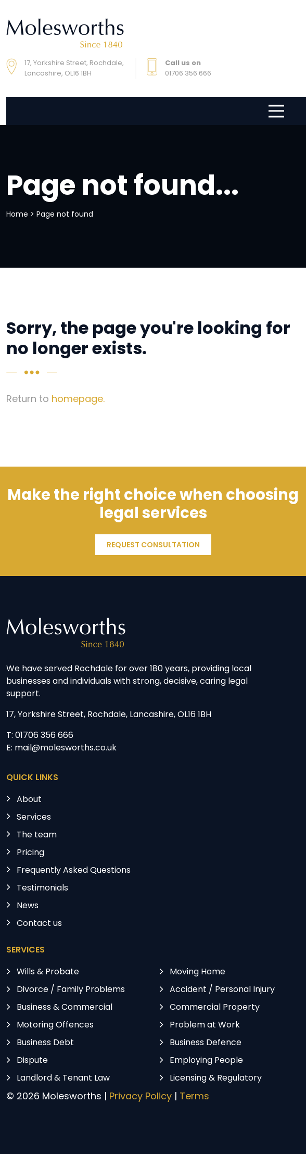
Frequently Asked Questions (74, 871)
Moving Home (197, 972)
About (29, 800)
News (28, 906)
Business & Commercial (64, 1008)
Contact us (39, 924)
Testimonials (42, 888)
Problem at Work (205, 1025)
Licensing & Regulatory (216, 1078)
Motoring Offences (55, 1025)
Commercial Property (215, 1008)
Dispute (32, 1061)
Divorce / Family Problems (71, 990)
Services (34, 817)
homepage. (78, 400)
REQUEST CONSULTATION (153, 545)
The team (37, 835)
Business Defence (205, 1043)
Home (17, 215)
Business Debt (45, 1043)
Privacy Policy (140, 1097)
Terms (194, 1097)
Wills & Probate (48, 972)
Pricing (30, 853)
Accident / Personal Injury (222, 990)
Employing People (206, 1061)
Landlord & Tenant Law (63, 1078)
